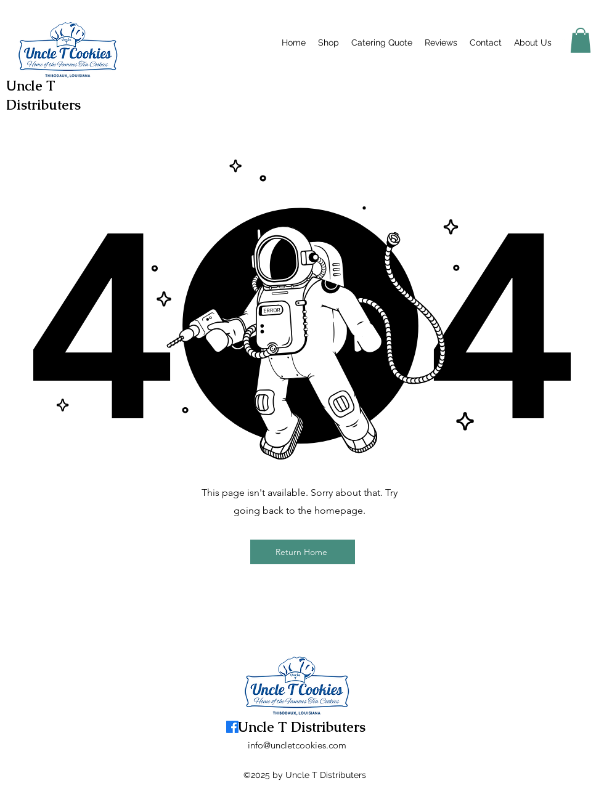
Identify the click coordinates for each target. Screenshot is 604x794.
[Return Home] (302, 552)
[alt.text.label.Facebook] (564, 40)
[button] (580, 40)
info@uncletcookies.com (297, 745)
